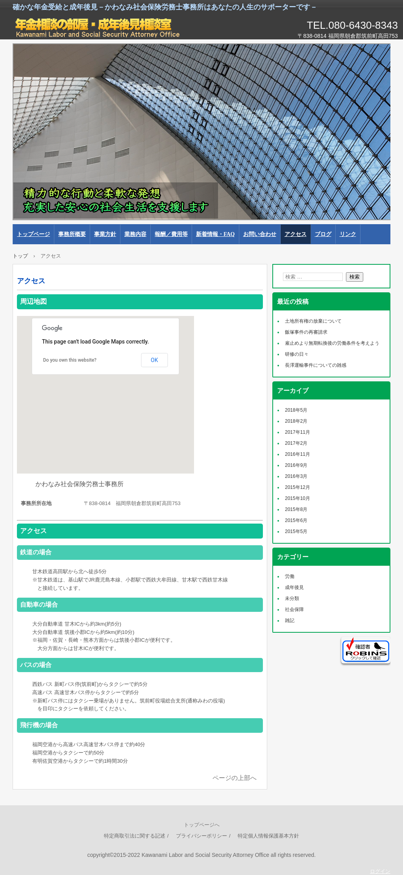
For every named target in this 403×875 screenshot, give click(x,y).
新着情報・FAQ (215, 234)
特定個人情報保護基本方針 (268, 836)
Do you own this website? (70, 360)
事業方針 (105, 234)
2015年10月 (297, 498)
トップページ (33, 234)
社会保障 (294, 609)
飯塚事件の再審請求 (306, 332)
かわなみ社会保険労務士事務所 (103, 27)
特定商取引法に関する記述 (134, 836)
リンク (348, 234)
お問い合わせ (259, 234)
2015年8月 (296, 509)
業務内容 (135, 234)
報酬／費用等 (171, 234)
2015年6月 (296, 520)
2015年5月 (296, 531)
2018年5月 (296, 410)
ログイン (380, 871)
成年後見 (294, 587)
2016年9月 (296, 465)
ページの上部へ (235, 778)
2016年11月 (297, 454)
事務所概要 (72, 234)
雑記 (289, 620)
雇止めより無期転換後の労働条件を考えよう (332, 343)
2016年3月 (296, 476)
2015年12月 (297, 487)
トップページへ (202, 825)
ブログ (323, 234)
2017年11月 (297, 432)
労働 (289, 576)
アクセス (296, 234)
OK (154, 360)
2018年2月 (296, 421)
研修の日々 (297, 354)
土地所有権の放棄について (313, 321)
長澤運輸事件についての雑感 (315, 365)
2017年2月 (296, 443)
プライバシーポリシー (201, 836)
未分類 (292, 598)
